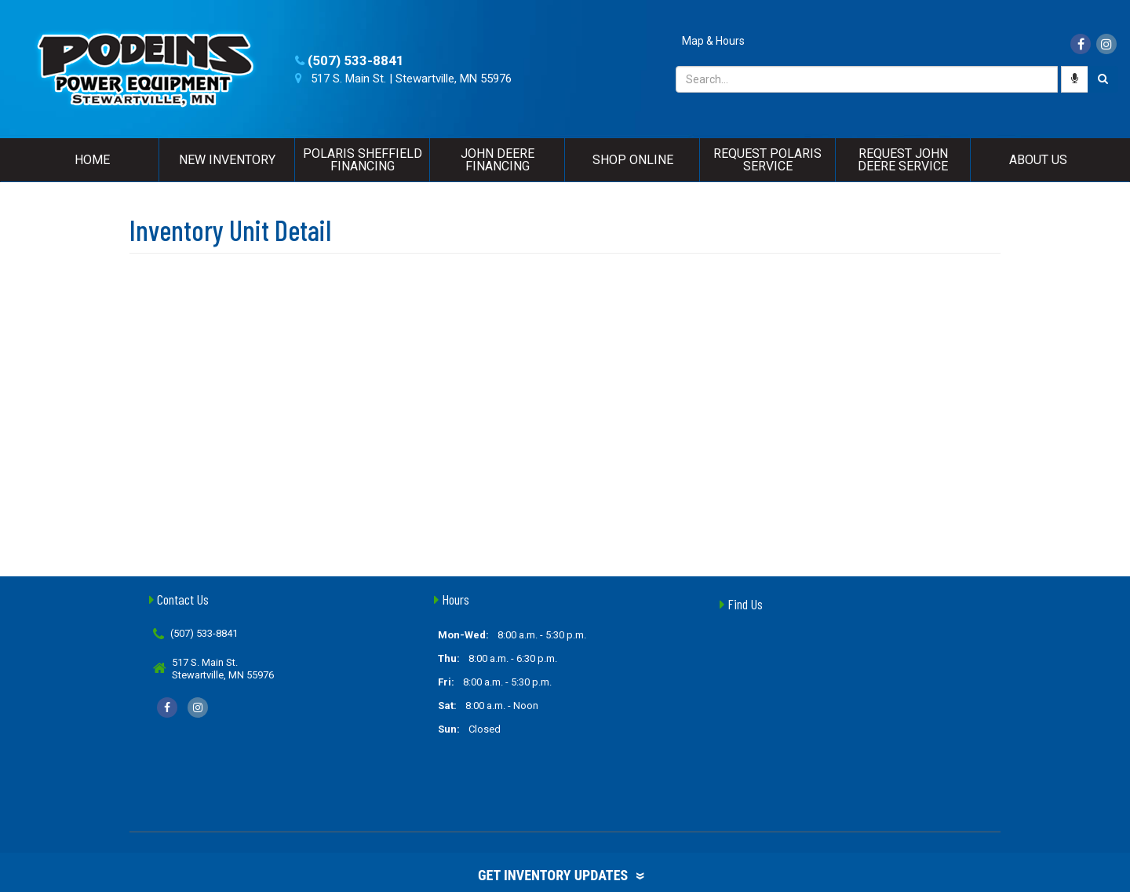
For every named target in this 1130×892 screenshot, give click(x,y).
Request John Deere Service (903, 160)
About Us (1038, 159)
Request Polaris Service (767, 160)
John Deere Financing (497, 160)
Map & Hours (713, 41)
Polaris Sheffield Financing (362, 160)
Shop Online (632, 159)
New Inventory (227, 159)
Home (92, 159)
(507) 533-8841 (356, 60)
